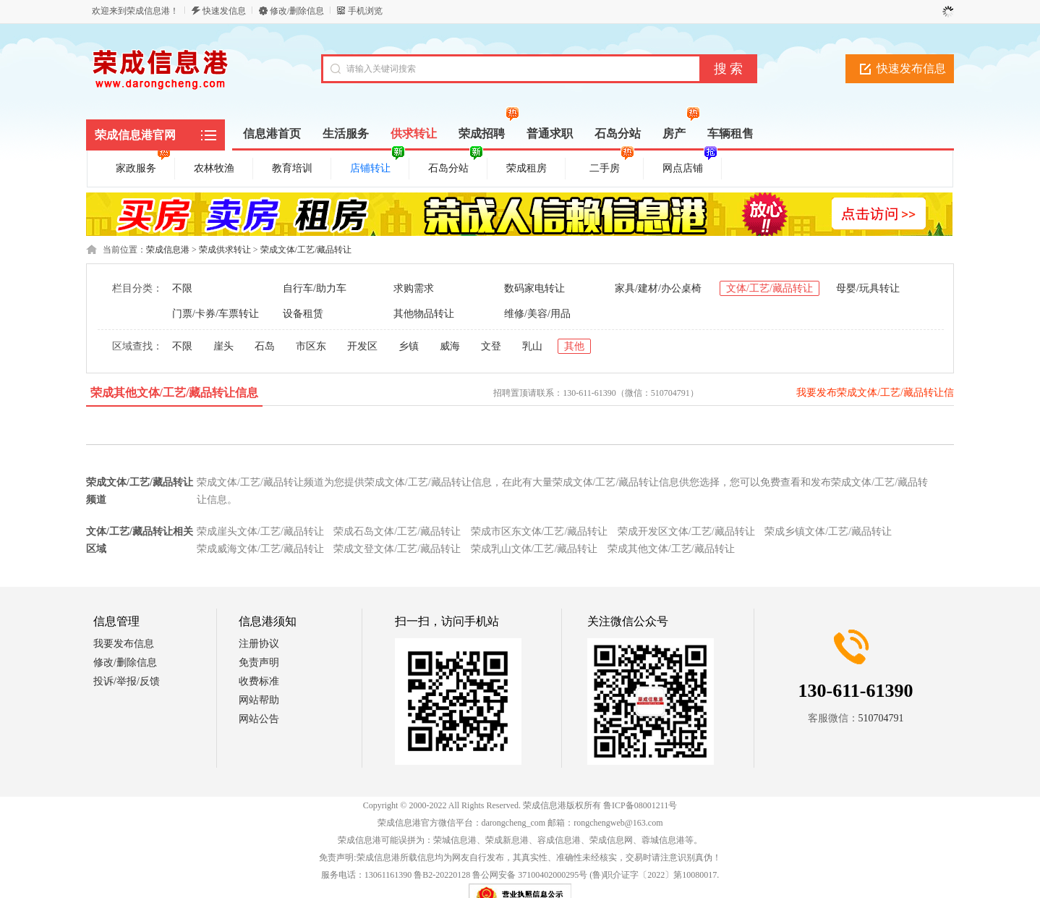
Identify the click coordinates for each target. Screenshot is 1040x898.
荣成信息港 (167, 250)
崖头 (223, 346)
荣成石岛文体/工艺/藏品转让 (397, 531)
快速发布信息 (911, 68)
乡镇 (408, 346)
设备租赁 (303, 313)
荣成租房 (526, 168)
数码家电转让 (534, 288)
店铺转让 (377, 166)
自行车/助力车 (314, 288)
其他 (574, 346)
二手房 (611, 166)
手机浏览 (365, 11)
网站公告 (259, 718)
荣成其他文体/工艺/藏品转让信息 (174, 392)
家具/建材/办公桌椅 (658, 288)
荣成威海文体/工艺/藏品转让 (260, 548)
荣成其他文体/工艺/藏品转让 (671, 548)
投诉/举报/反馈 (126, 681)
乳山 (532, 346)
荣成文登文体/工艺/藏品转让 (397, 548)
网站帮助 (259, 700)
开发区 (362, 346)
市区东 (311, 346)
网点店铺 (689, 166)
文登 (491, 346)
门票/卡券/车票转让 (215, 313)
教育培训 (292, 168)
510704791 (881, 718)
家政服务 (143, 166)
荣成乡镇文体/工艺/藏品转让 (828, 531)
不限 (182, 288)
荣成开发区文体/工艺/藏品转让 (686, 531)
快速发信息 (224, 11)
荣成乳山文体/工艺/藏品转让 (534, 548)
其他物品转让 (423, 313)
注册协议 (259, 643)
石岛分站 (455, 166)
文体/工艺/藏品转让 (769, 288)
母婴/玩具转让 (868, 288)
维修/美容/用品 (537, 313)
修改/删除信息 (297, 11)
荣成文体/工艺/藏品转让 (306, 250)
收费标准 (259, 681)
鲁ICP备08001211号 (640, 805)
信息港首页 (272, 133)
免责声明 (259, 662)
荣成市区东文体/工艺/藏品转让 (539, 531)
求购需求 (413, 288)
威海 (450, 346)
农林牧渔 (214, 168)
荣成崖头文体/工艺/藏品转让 (260, 531)
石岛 (265, 346)
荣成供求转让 (225, 250)
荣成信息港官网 (135, 135)
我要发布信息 (123, 643)
